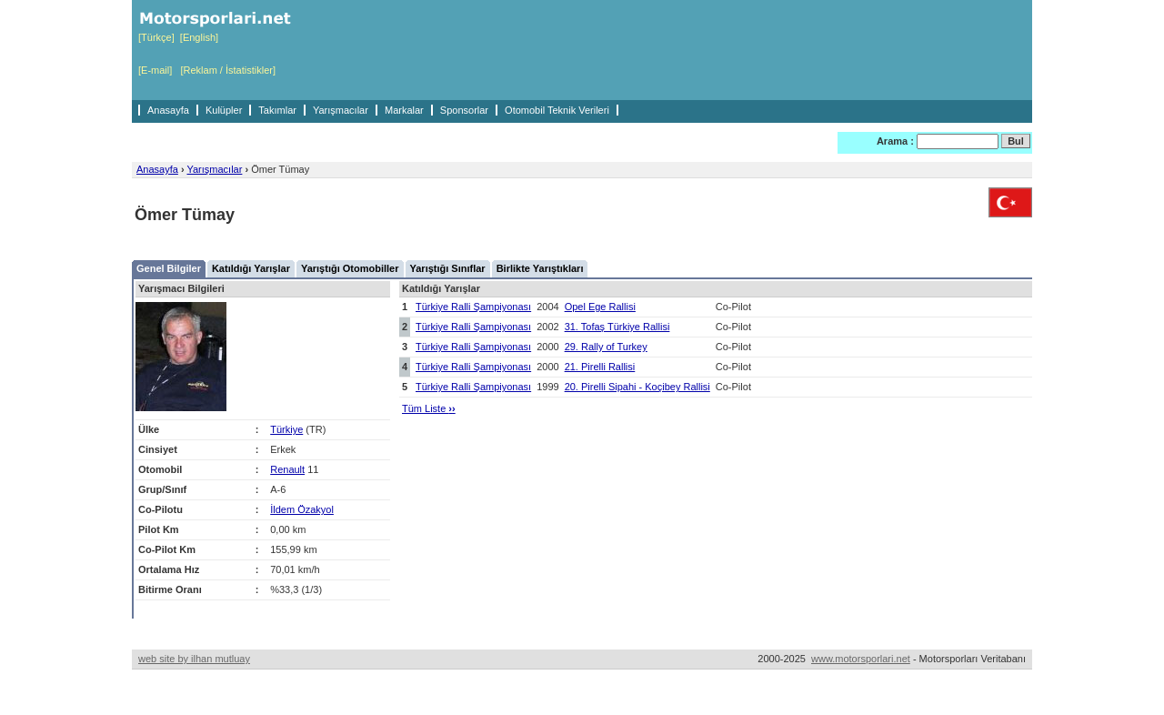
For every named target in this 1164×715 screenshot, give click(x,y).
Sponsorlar (464, 110)
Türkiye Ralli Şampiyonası (473, 306)
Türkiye (286, 429)
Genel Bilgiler (168, 268)
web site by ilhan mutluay (194, 658)
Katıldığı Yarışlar (251, 268)
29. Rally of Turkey (606, 346)
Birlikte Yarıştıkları (540, 268)
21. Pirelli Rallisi (600, 366)
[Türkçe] (156, 37)
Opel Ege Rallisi (600, 306)
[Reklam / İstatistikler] (228, 70)
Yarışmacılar (340, 110)
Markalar (404, 110)
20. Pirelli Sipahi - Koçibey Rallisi (637, 386)
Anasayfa (168, 110)
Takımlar (277, 110)
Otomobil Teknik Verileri (557, 110)
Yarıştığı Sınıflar (448, 268)
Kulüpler (224, 110)
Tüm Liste (429, 408)
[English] (199, 37)
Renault (287, 469)
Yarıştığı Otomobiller (350, 268)
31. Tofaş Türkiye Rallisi (617, 326)
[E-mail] (155, 70)
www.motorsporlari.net (860, 658)
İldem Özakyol (302, 509)
